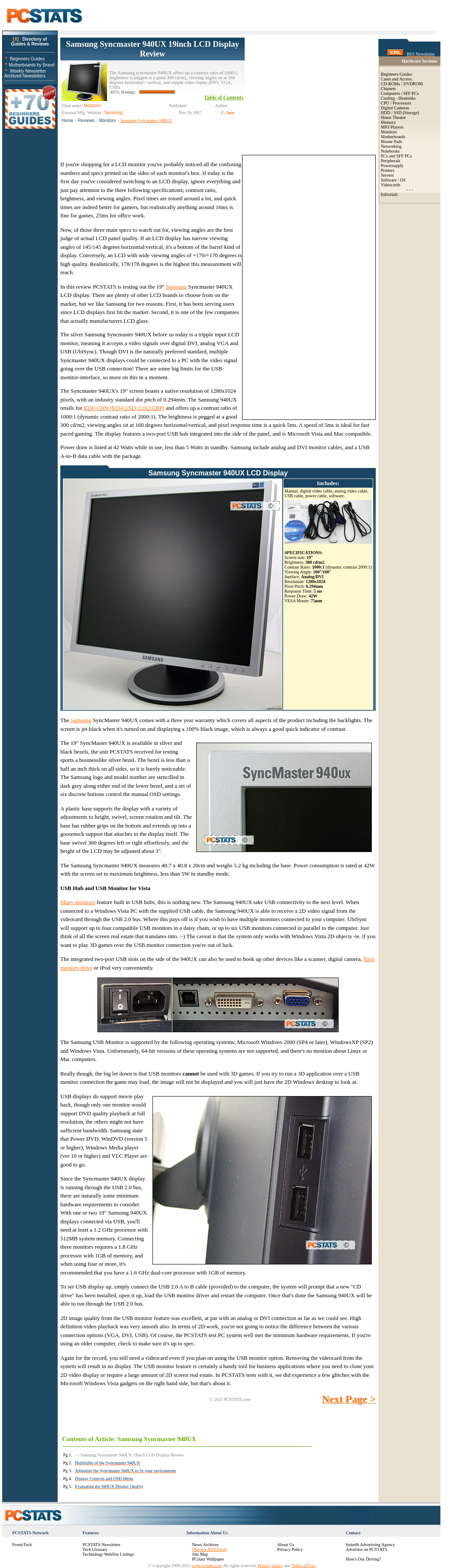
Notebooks (390, 151)
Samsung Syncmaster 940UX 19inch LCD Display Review (152, 48)
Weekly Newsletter (28, 71)
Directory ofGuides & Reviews (30, 41)
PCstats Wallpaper (208, 1559)
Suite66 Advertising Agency (370, 1544)
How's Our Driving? (363, 1559)
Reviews (86, 120)
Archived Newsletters (24, 75)
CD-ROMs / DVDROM (402, 83)
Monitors (107, 120)
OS (402, 180)
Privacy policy (270, 1565)
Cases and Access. (397, 79)
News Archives (205, 1544)
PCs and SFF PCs (396, 156)
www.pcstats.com (206, 1565)
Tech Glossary (95, 1549)
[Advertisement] (310, 92)
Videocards (391, 184)
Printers (388, 170)
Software (389, 180)
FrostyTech (22, 1544)
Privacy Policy (290, 1549)
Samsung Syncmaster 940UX (146, 120)
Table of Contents (223, 97)
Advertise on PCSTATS (366, 1549)
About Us (285, 1544)
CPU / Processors (396, 103)
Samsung (176, 286)
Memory (388, 122)
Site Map (200, 1554)
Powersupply (392, 165)
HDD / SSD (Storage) (400, 112)
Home (67, 120)
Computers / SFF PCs (400, 93)
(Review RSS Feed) (209, 1549)
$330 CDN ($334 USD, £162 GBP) (123, 408)
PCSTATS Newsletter (102, 1544)
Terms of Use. (303, 1565)
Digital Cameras (395, 107)
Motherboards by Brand (32, 65)
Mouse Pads (391, 141)
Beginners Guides (27, 58)
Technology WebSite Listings (108, 1554)
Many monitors (77, 902)
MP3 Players (392, 127)
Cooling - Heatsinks (398, 98)
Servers (387, 175)
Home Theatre (393, 117)
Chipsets (388, 88)
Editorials (389, 194)
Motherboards (393, 136)
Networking (391, 146)
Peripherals (391, 160)
